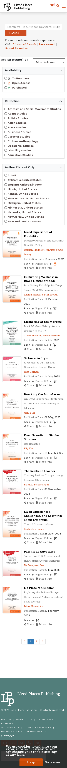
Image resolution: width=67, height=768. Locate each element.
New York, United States (24, 221)
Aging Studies (17, 113)
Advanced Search (24, 44)
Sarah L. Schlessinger (36, 484)
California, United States (24, 180)
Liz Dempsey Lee (34, 565)
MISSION (6, 720)
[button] (58, 5)
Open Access (20, 83)
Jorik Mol (29, 412)
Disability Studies (19, 150)
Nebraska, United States (24, 212)
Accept (31, 762)
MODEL (20, 720)
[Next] (42, 641)
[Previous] (24, 641)
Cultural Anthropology (23, 141)
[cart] (52, 5)
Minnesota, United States (25, 207)
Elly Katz (29, 448)
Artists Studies (18, 118)
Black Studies (17, 127)
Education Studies (20, 155)
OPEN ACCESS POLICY (37, 727)
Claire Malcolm (32, 335)
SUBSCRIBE (46, 720)
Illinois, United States (22, 189)
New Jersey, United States (26, 216)
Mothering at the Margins (43, 322)
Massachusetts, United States (28, 198)
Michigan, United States (24, 203)
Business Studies (19, 132)
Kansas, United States (23, 193)
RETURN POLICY (36, 731)
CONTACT (7, 724)
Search (15, 33)
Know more (52, 762)
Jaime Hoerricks (33, 606)
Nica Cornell (31, 371)
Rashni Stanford (33, 294)
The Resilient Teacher (39, 471)
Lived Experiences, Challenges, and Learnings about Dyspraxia (43, 516)
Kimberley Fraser (34, 529)
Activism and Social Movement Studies (34, 109)
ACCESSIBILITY (10, 727)
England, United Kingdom (25, 184)
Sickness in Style (36, 358)
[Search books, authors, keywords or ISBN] (33, 27)
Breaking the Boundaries (42, 394)
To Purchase (20, 78)
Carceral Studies (19, 136)
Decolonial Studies (21, 145)
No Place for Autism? (39, 588)
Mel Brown (51, 294)
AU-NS (12, 175)
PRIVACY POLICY (11, 731)
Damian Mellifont (34, 249)
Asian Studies (17, 122)
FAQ (32, 720)
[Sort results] (49, 62)
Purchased (19, 87)
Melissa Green (51, 335)
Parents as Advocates (39, 551)
